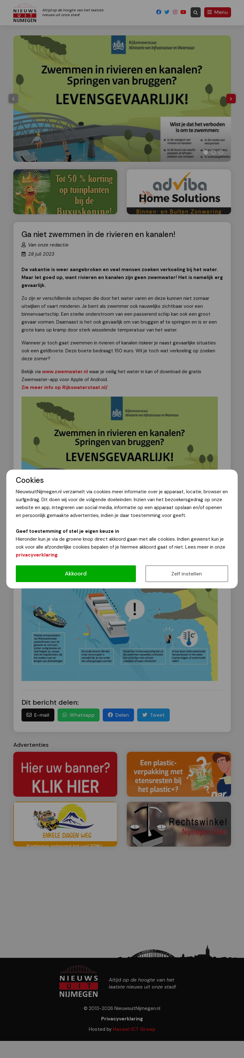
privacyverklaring (37, 555)
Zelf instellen (186, 573)
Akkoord (76, 573)
